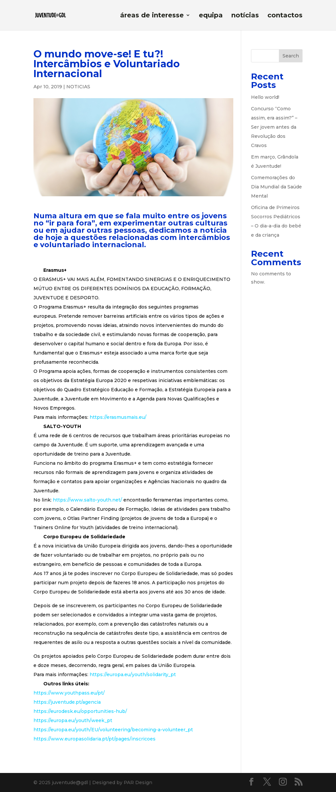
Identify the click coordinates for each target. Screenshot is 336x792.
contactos (285, 16)
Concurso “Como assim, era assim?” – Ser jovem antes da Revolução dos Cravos (274, 127)
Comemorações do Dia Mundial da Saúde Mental (276, 187)
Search (291, 56)
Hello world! (265, 97)
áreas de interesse (152, 16)
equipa (211, 16)
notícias (245, 16)
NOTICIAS (78, 87)
